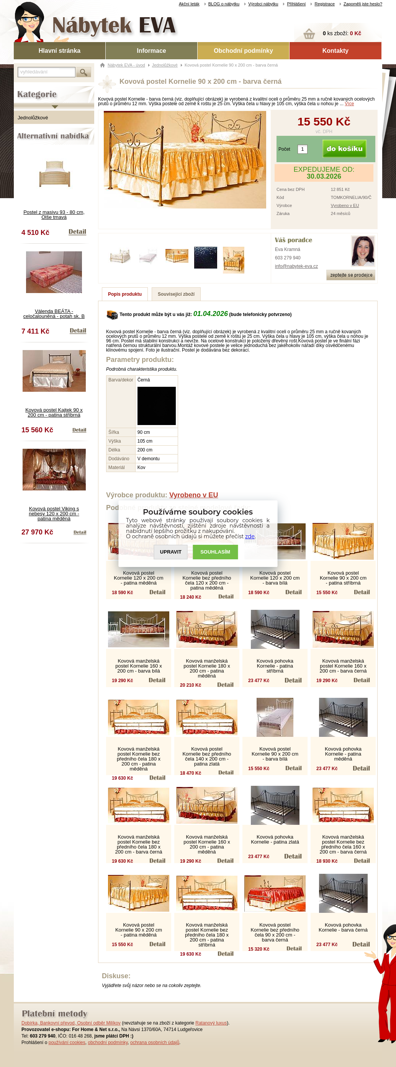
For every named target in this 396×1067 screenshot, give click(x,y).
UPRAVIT (171, 552)
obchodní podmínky (108, 1042)
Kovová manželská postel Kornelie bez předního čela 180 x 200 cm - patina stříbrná (207, 935)
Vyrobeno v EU (345, 205)
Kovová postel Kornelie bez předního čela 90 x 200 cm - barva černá (274, 932)
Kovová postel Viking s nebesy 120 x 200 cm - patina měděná (54, 513)
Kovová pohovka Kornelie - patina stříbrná (275, 666)
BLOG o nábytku (223, 4)
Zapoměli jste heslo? (363, 4)
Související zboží (176, 294)
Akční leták (189, 4)
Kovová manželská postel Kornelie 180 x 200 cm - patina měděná (206, 668)
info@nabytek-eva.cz (296, 266)
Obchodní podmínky (243, 50)
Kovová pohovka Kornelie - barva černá (343, 927)
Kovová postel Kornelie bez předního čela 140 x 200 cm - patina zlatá (206, 756)
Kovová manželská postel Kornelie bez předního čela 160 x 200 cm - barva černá (343, 844)
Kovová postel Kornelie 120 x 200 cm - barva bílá (274, 578)
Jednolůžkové (33, 118)
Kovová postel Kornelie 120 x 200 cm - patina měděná (138, 578)
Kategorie (24, 88)
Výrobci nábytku (263, 4)
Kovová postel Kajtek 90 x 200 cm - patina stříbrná (54, 412)
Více (349, 103)
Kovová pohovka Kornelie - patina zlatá (275, 839)
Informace (151, 50)
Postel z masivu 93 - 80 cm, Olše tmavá (54, 214)
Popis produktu (125, 294)
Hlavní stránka (59, 50)
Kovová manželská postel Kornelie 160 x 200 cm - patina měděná (206, 844)
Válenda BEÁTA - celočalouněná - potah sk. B (54, 313)
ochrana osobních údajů (154, 1042)
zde (250, 536)
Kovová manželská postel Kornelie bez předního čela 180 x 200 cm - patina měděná (138, 759)
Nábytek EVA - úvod (126, 65)
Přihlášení (296, 4)
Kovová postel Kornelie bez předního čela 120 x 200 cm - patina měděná (206, 580)
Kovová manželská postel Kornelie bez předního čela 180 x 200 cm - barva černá (138, 844)
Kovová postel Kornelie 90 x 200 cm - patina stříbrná (343, 578)
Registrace (324, 4)
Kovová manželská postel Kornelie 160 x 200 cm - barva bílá (138, 666)
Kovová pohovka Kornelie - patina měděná (343, 754)
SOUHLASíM (216, 552)
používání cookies (67, 1042)
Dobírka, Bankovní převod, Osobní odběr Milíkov (71, 1023)
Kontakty (335, 50)
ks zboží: (342, 33)
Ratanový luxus (211, 1023)
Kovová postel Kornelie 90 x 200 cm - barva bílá (275, 754)
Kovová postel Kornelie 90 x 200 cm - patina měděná (138, 930)
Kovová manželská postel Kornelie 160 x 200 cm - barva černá (343, 666)
